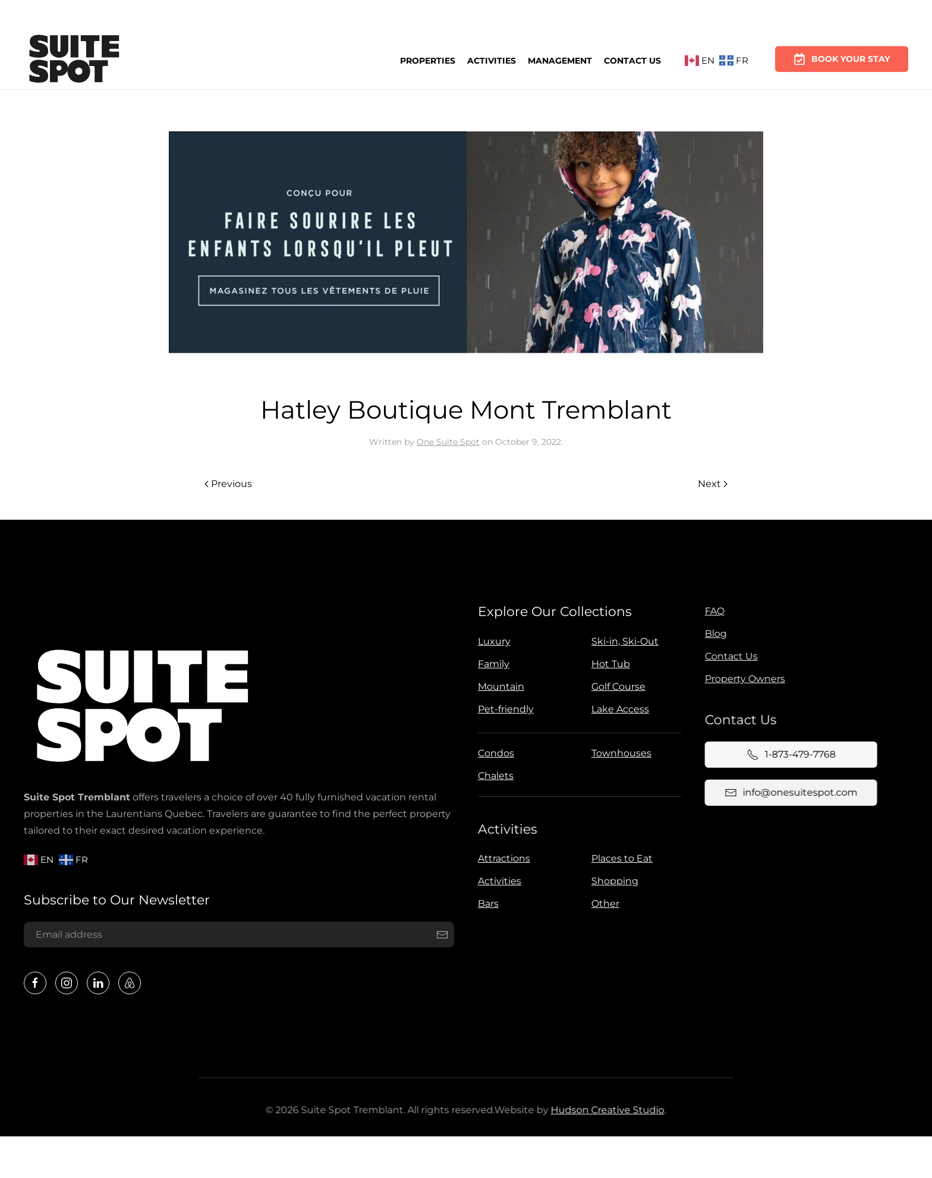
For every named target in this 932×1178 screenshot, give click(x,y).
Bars (486, 903)
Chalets (493, 775)
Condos (494, 753)
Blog (713, 633)
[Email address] (236, 935)
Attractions (502, 858)
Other (603, 903)
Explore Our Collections (552, 612)
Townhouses (619, 753)
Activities (491, 59)
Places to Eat (619, 858)
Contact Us (632, 58)
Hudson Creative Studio (605, 1110)
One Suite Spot (448, 441)
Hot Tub (608, 664)
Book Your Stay (842, 53)
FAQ (712, 611)
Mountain (499, 686)
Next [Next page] (713, 483)
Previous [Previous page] (228, 483)
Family (491, 664)
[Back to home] (74, 60)
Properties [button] (427, 60)
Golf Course (616, 686)
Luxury (492, 641)
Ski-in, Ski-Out (622, 641)
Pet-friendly (503, 709)
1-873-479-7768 (788, 755)
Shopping (612, 881)
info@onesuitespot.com (788, 793)
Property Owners (742, 678)
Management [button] (560, 59)
